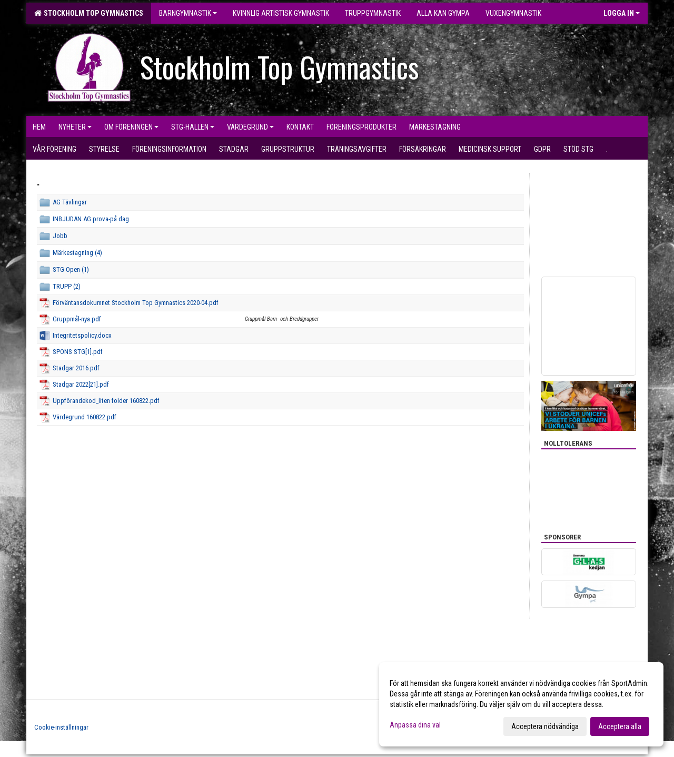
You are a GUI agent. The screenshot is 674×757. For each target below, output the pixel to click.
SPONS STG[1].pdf (78, 352)
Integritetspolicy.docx (82, 335)
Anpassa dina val (415, 725)
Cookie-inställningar (61, 727)
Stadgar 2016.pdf (76, 368)
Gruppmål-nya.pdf (77, 319)
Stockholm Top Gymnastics (88, 13)
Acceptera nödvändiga (545, 726)
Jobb (60, 236)
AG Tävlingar (70, 202)
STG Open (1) (71, 269)
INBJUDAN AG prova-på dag (91, 219)
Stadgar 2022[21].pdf (81, 384)
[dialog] (521, 704)
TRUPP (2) (67, 286)
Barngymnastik (188, 13)
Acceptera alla (619, 726)
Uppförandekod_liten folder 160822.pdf (106, 401)
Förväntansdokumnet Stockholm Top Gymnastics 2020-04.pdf (136, 303)
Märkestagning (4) (77, 253)
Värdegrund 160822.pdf (84, 417)
